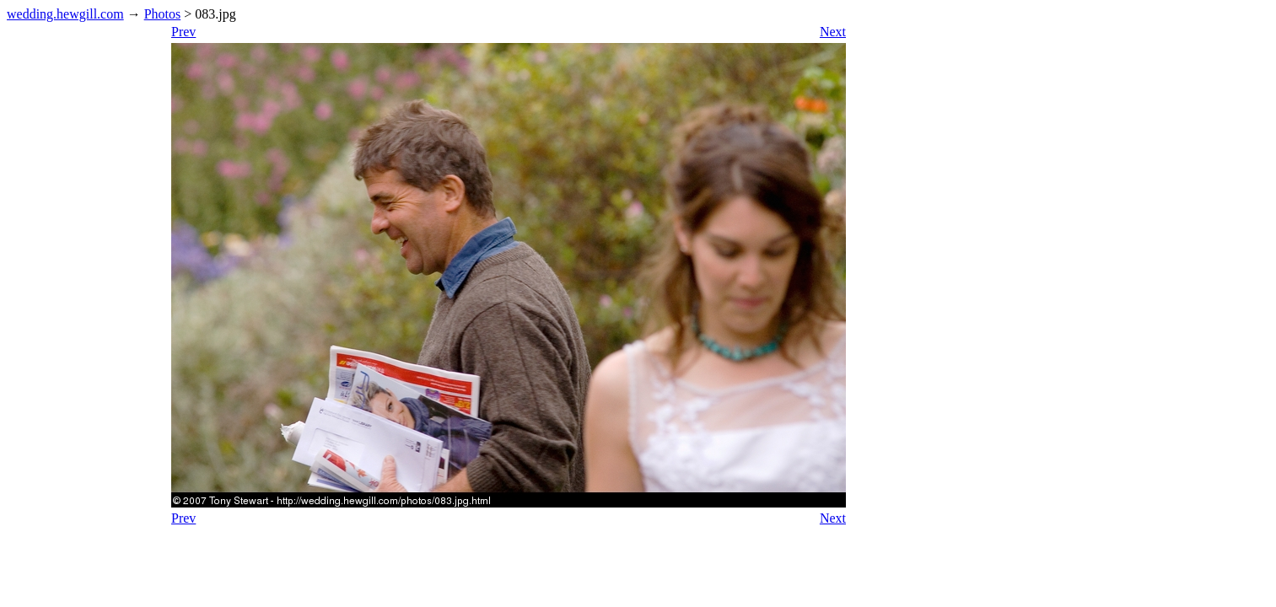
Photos (162, 14)
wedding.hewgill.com (65, 14)
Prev (183, 31)
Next (833, 31)
